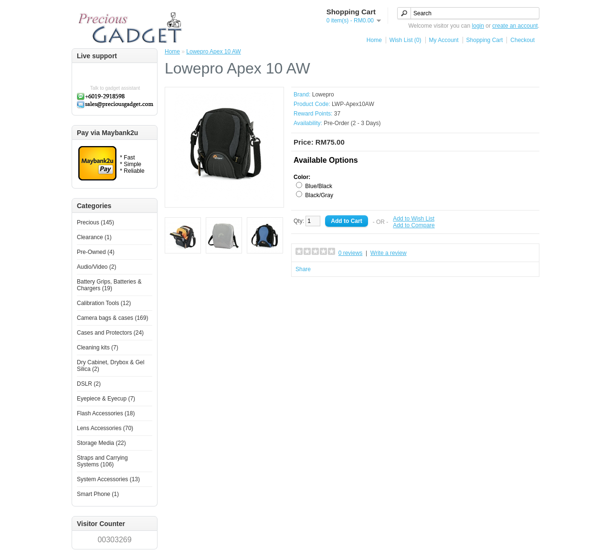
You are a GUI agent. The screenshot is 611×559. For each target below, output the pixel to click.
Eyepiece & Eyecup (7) (106, 398)
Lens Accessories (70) (105, 428)
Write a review (388, 253)
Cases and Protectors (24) (110, 332)
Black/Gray (319, 195)
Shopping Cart (484, 40)
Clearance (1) (94, 237)
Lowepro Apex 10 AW (213, 51)
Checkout (522, 40)
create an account (514, 25)
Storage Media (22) (101, 443)
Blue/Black (318, 186)
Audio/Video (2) (96, 267)
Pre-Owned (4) (96, 252)
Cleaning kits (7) (97, 347)
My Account (444, 40)
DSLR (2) (89, 383)
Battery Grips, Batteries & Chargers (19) (109, 285)
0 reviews (350, 253)
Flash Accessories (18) (106, 413)
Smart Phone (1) (98, 494)
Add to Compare (413, 225)
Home (374, 40)
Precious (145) (95, 222)
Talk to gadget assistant (115, 88)
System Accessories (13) (108, 479)
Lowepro (323, 94)
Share (303, 269)
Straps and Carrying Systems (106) (102, 461)
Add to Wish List (413, 218)
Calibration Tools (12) (104, 303)
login (478, 25)
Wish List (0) (405, 40)
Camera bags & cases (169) (112, 318)
